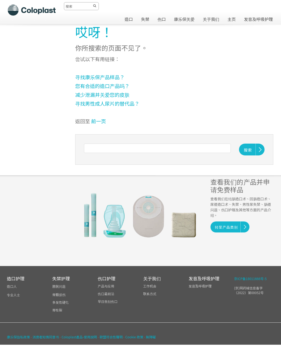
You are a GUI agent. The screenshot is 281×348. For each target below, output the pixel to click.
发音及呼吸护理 (200, 286)
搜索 (248, 150)
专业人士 (13, 294)
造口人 (12, 286)
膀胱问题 (59, 286)
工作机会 (149, 286)
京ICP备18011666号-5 (250, 278)
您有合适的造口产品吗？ (102, 85)
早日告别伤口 (107, 301)
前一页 (98, 121)
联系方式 (149, 293)
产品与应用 (106, 286)
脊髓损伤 (59, 294)
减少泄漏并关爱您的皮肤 (102, 94)
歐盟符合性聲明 (111, 337)
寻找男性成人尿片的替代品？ (107, 103)
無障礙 (151, 337)
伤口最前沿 (106, 293)
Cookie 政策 (134, 337)
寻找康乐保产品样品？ (100, 77)
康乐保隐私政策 (18, 337)
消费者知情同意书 (46, 337)
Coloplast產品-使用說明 (79, 337)
